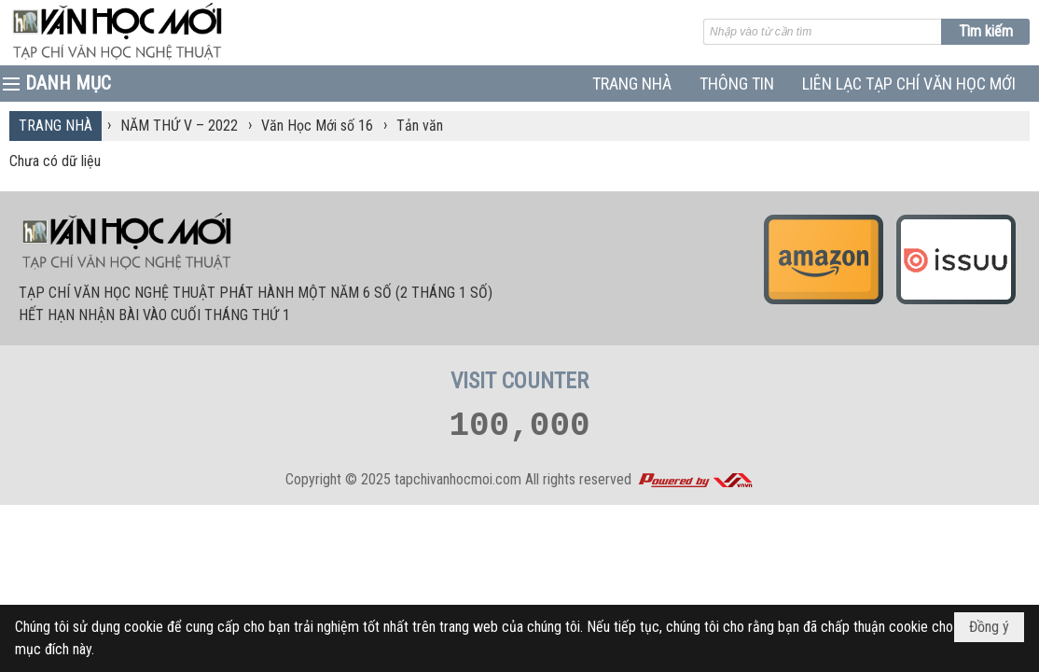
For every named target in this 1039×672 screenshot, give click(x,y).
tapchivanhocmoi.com (458, 479)
